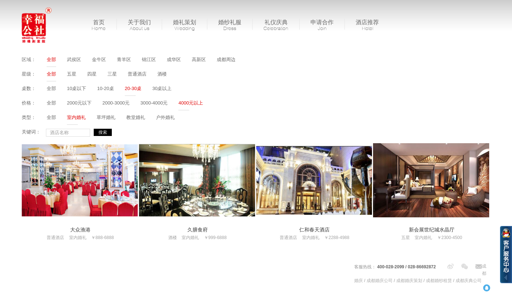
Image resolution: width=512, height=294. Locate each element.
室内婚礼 (76, 117)
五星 (71, 74)
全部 (51, 59)
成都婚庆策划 (409, 280)
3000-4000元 (154, 103)
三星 (112, 74)
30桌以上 (162, 88)
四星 (92, 74)
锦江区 (149, 59)
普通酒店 (137, 74)
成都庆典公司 (469, 280)
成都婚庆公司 (380, 280)
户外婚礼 (165, 117)
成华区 (174, 59)
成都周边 (226, 59)
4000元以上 (190, 103)
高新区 (199, 59)
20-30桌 (133, 88)
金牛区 (99, 59)
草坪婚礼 (106, 117)
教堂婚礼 (135, 117)
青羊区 (124, 59)
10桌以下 (76, 88)
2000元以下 (79, 103)
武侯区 (74, 59)
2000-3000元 (116, 103)
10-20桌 (105, 88)
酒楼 (162, 74)
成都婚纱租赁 (439, 280)
